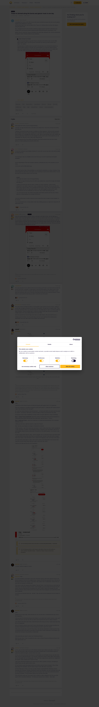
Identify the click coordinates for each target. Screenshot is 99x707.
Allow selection (49, 366)
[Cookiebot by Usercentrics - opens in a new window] (74, 340)
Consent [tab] (28, 344)
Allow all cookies (70, 366)
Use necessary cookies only (29, 366)
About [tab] (71, 344)
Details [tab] (49, 344)
